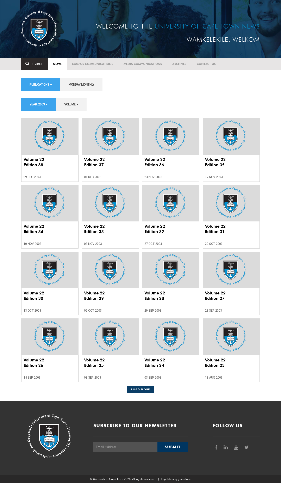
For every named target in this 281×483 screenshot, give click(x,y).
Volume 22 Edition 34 (34, 229)
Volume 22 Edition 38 (34, 162)
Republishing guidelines (176, 479)
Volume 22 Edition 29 (94, 296)
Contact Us (206, 64)
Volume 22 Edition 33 (94, 229)
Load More (140, 389)
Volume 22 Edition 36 (154, 162)
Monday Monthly (81, 84)
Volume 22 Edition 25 (94, 362)
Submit (172, 447)
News (57, 64)
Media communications (143, 64)
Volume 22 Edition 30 (34, 296)
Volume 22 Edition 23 (215, 362)
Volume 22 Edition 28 (154, 296)
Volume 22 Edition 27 (215, 296)
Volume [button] (71, 104)
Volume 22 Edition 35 (215, 162)
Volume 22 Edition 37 (94, 162)
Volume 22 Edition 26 (34, 362)
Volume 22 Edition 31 (215, 229)
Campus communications (92, 64)
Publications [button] (41, 84)
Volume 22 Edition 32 (154, 229)
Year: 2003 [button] (39, 104)
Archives (179, 64)
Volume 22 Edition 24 (154, 362)
